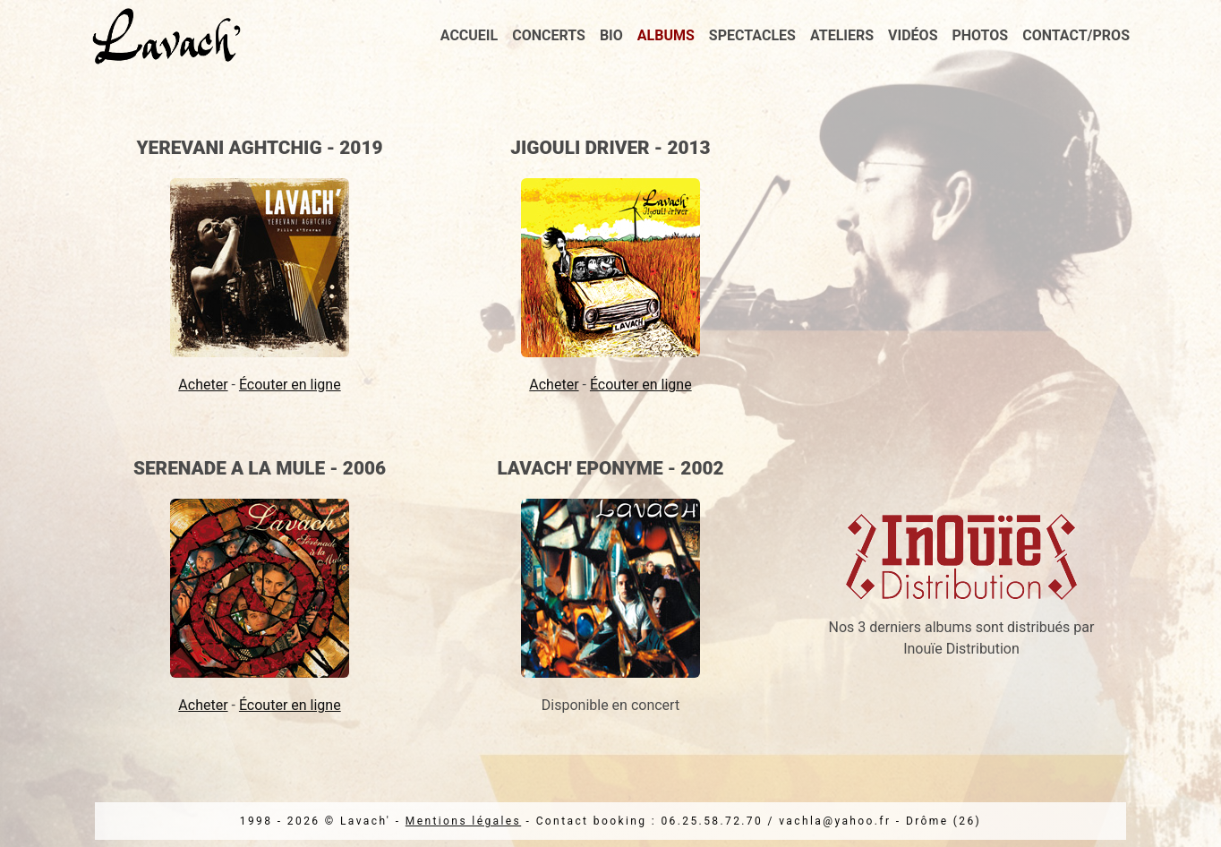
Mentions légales (463, 821)
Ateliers (842, 35)
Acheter (202, 384)
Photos (980, 35)
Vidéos (912, 35)
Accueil (469, 35)
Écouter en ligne (290, 384)
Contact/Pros (1076, 35)
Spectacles (752, 35)
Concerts (548, 35)
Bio (611, 35)
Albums (666, 35)
